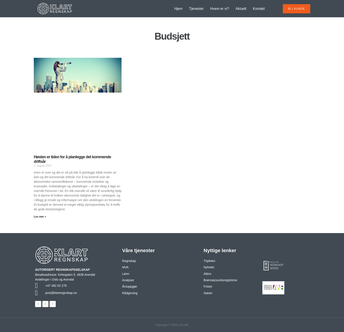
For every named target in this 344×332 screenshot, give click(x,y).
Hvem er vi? (219, 9)
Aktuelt (241, 9)
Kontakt (259, 9)
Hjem (178, 9)
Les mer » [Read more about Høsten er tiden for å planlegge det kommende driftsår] (40, 216)
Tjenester (196, 9)
